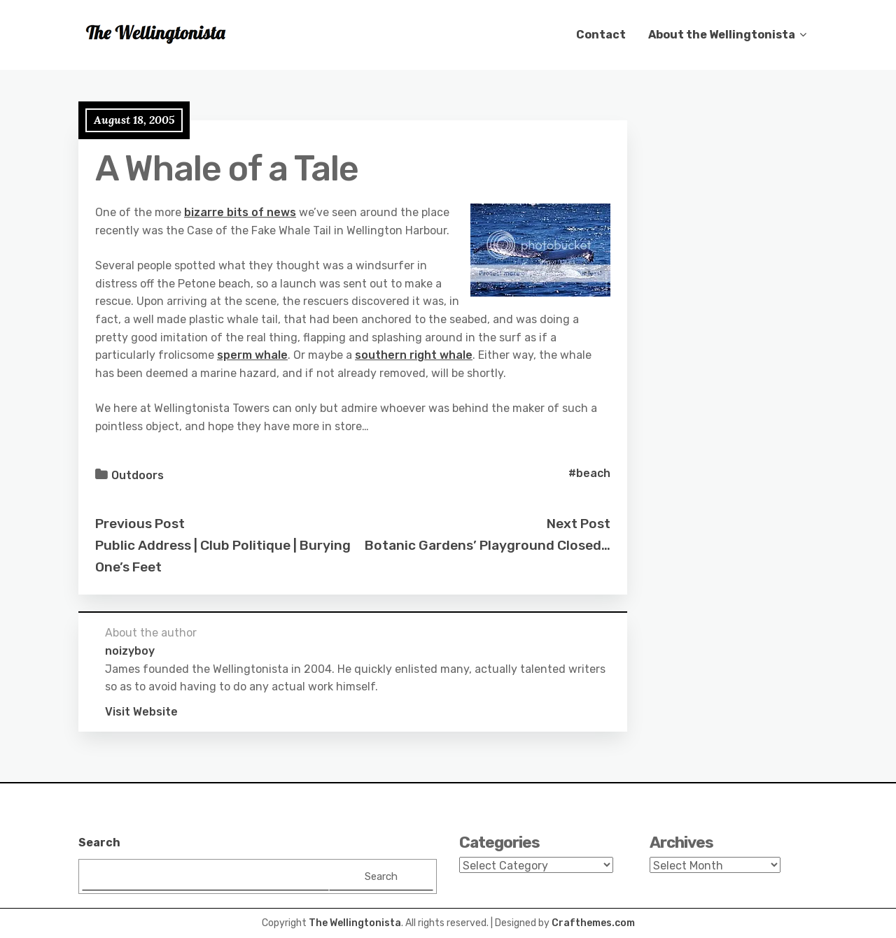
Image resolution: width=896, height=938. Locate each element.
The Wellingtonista (355, 923)
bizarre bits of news (240, 212)
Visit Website (141, 711)
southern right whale (413, 355)
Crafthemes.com (593, 923)
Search (99, 842)
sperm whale (252, 355)
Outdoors (137, 475)
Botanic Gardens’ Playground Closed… (487, 545)
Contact (601, 34)
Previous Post (140, 524)
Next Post (578, 524)
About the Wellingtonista (721, 34)
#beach (589, 473)
